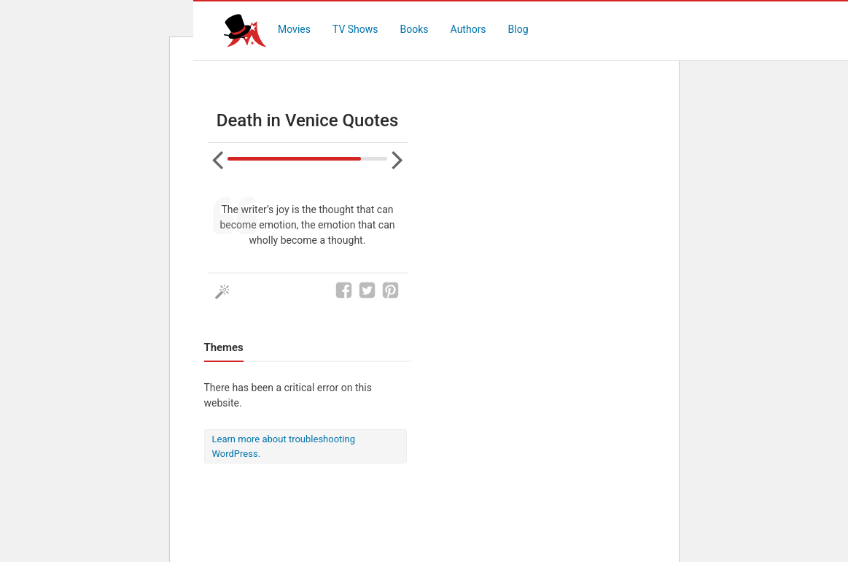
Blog (518, 29)
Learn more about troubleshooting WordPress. (283, 446)
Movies (294, 29)
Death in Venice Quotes (308, 120)
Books (414, 29)
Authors (468, 29)
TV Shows (355, 29)
